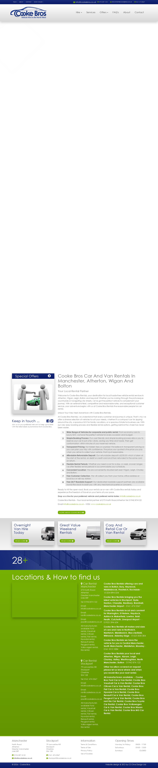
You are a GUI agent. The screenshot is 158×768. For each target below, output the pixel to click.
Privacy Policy (86, 750)
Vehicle (18, 38)
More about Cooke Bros (71, 512)
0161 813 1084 (111, 649)
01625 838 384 (138, 635)
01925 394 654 (111, 622)
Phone (17, 57)
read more (21, 541)
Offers (104, 12)
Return (18, 48)
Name (17, 52)
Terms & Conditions (88, 744)
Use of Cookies (87, 754)
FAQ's (15, 2)
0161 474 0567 (139, 2)
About (21, 2)
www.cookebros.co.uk (101, 504)
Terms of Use (86, 747)
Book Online (38, 2)
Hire (79, 12)
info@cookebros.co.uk (130, 496)
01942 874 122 (133, 662)
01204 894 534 (111, 592)
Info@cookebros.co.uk (73, 504)
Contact (29, 2)
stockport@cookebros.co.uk (121, 2)
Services (90, 12)
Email (17, 62)
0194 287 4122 (102, 2)
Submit (48, 66)
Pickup (18, 43)
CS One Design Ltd (137, 764)
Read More (113, 541)
